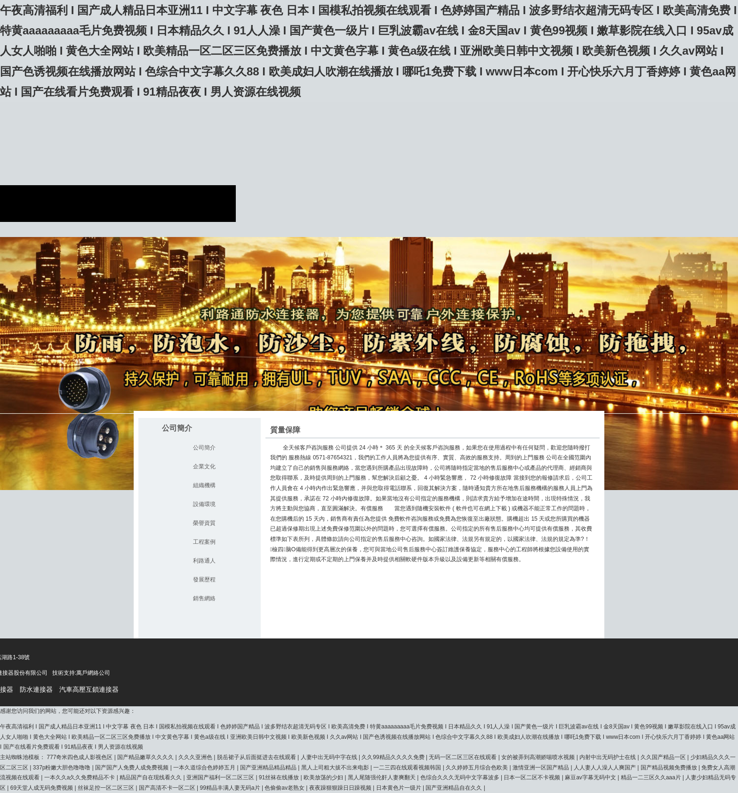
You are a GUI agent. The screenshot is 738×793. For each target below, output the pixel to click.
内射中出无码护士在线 (608, 757)
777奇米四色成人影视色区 (80, 757)
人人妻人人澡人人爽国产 (605, 767)
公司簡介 (204, 447)
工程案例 (204, 542)
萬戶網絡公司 (93, 673)
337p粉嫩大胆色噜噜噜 (62, 767)
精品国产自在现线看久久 (151, 777)
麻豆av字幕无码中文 (591, 777)
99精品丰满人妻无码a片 (231, 788)
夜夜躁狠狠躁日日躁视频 (341, 788)
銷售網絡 (204, 598)
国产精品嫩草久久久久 (146, 757)
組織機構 (204, 485)
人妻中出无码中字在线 (330, 757)
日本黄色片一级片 (399, 788)
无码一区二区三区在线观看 (463, 757)
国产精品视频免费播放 (669, 767)
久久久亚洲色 (196, 757)
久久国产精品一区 (664, 757)
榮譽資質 (204, 523)
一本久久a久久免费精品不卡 (80, 777)
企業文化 (204, 466)
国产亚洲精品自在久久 (454, 788)
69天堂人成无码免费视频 (42, 788)
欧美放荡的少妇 (324, 777)
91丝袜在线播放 (280, 777)
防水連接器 (36, 689)
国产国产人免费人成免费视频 (132, 767)
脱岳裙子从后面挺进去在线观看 (257, 757)
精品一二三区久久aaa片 (651, 777)
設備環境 (204, 504)
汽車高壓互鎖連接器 (89, 689)
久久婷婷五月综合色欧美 (477, 767)
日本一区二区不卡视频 (533, 777)
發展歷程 (204, 579)
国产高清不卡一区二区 (168, 788)
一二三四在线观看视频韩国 (407, 767)
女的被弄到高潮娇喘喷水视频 (538, 757)
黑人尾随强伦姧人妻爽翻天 (382, 777)
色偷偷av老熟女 (285, 788)
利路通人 (204, 560)
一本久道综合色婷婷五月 (205, 767)
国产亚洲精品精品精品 (269, 767)
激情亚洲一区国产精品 (541, 767)
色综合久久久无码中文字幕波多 (460, 777)
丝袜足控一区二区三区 (107, 788)
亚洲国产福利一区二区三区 (221, 777)
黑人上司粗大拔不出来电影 (335, 767)
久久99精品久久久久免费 (393, 757)
